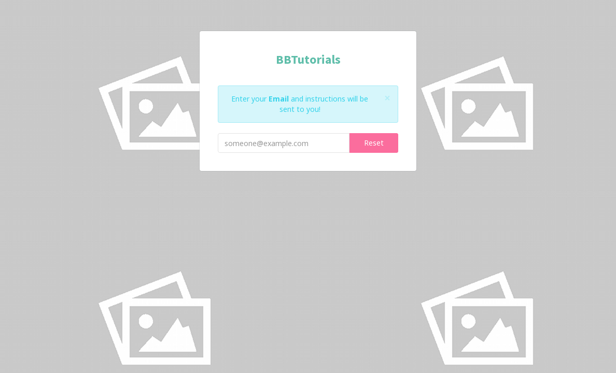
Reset (374, 143)
